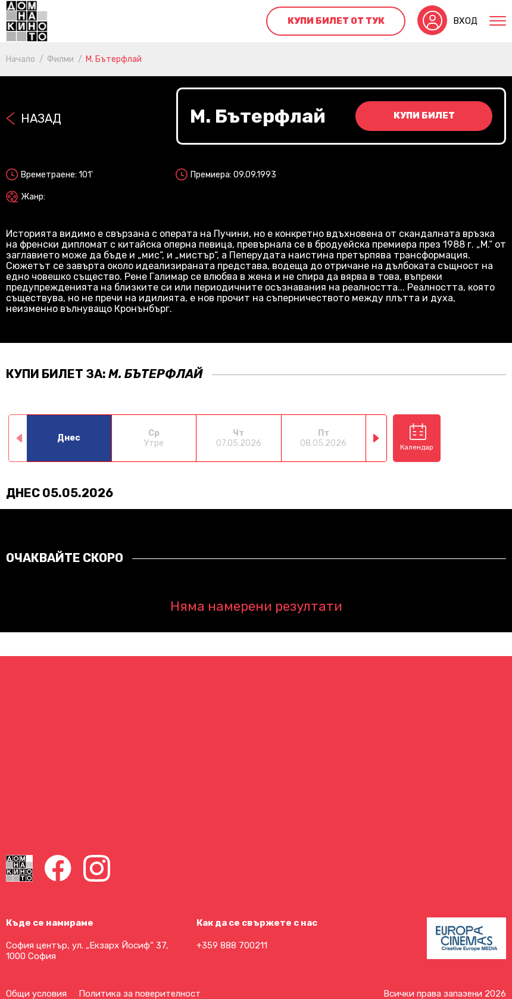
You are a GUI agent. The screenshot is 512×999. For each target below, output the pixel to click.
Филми (60, 59)
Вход (465, 20)
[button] (376, 438)
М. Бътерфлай (114, 59)
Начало (20, 59)
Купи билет (424, 115)
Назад (41, 118)
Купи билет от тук (336, 20)
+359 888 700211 (231, 945)
